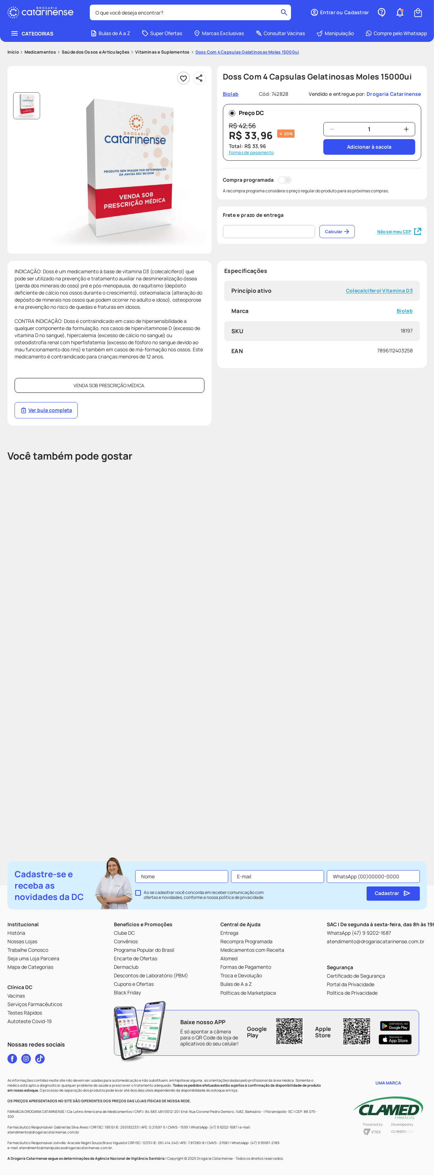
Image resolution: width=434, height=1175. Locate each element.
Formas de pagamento (251, 152)
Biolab (405, 311)
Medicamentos (40, 52)
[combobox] (190, 12)
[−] (332, 129)
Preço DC (246, 113)
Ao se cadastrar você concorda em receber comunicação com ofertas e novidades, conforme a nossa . (204, 895)
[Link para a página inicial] (13, 52)
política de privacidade (241, 897)
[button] (400, 12)
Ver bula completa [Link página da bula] (46, 410)
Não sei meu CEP (399, 232)
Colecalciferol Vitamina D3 (379, 291)
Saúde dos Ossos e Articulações (96, 52)
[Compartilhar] (199, 78)
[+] (406, 129)
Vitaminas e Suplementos (162, 52)
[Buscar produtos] (284, 12)
